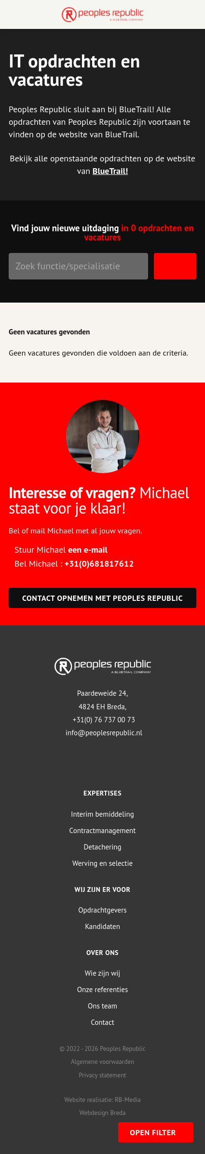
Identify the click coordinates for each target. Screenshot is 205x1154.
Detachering (103, 846)
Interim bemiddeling (102, 814)
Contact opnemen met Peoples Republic (102, 598)
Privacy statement (102, 1075)
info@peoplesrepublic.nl (104, 732)
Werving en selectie (102, 863)
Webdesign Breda (102, 1113)
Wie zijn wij (103, 973)
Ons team (102, 1005)
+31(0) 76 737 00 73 (104, 719)
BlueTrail (109, 170)
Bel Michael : (74, 563)
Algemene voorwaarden (102, 1062)
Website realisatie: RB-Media (102, 1100)
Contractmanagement (102, 830)
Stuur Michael (61, 549)
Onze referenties (102, 989)
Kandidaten (102, 926)
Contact (102, 1022)
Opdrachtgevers (102, 910)
